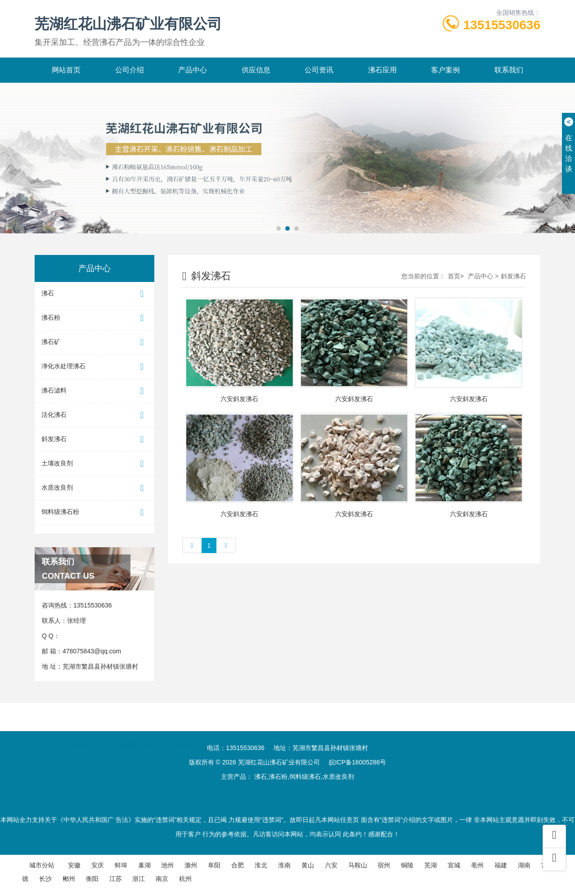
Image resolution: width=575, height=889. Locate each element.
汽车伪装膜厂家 (278, 732)
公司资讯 (319, 70)
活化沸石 (94, 415)
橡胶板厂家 (134, 732)
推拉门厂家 (90, 732)
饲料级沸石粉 (94, 512)
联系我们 (508, 70)
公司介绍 (129, 70)
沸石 (94, 294)
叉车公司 (231, 732)
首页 (454, 276)
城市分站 (41, 865)
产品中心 (192, 70)
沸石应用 (382, 70)
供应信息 (256, 70)
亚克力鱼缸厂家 (184, 732)
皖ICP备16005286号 (357, 762)
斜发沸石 (94, 439)
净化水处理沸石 (94, 367)
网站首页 (66, 70)
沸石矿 (94, 342)
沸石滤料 (94, 391)
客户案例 (445, 70)
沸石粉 (94, 318)
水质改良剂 (94, 488)
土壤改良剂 (94, 464)
